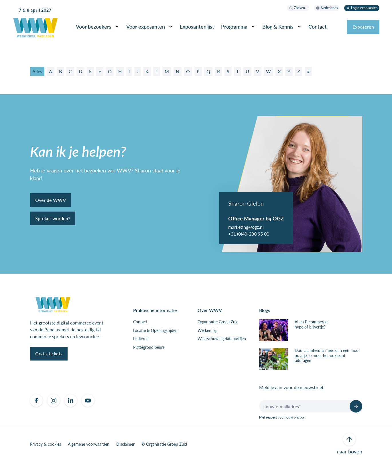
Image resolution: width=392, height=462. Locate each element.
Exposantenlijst (197, 26)
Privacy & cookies (45, 444)
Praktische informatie (155, 310)
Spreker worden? (52, 218)
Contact (317, 26)
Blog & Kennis (277, 26)
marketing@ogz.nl (246, 227)
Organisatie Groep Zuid (218, 321)
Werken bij (207, 330)
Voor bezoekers (93, 26)
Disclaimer (125, 444)
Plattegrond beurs (148, 347)
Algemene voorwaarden (88, 444)
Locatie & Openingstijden (155, 330)
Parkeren (141, 338)
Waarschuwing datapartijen (222, 338)
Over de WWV (50, 200)
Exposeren (363, 26)
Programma (234, 26)
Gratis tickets (48, 353)
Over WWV (210, 310)
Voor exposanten (145, 26)
